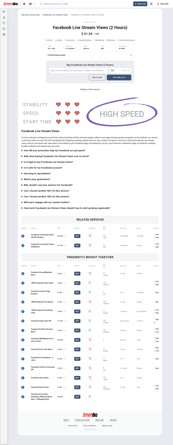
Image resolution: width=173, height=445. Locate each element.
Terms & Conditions (89, 426)
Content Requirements (90, 55)
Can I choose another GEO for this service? (46, 190)
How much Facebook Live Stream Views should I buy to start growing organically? (67, 208)
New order (100, 420)
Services (113, 420)
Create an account (82, 420)
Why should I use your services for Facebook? (48, 185)
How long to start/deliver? (37, 173)
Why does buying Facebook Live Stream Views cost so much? (56, 156)
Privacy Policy (72, 426)
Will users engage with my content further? (47, 202)
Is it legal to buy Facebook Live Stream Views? (48, 162)
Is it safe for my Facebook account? (43, 167)
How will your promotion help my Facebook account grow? (54, 150)
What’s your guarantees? (37, 179)
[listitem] (3, 11)
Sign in (66, 420)
